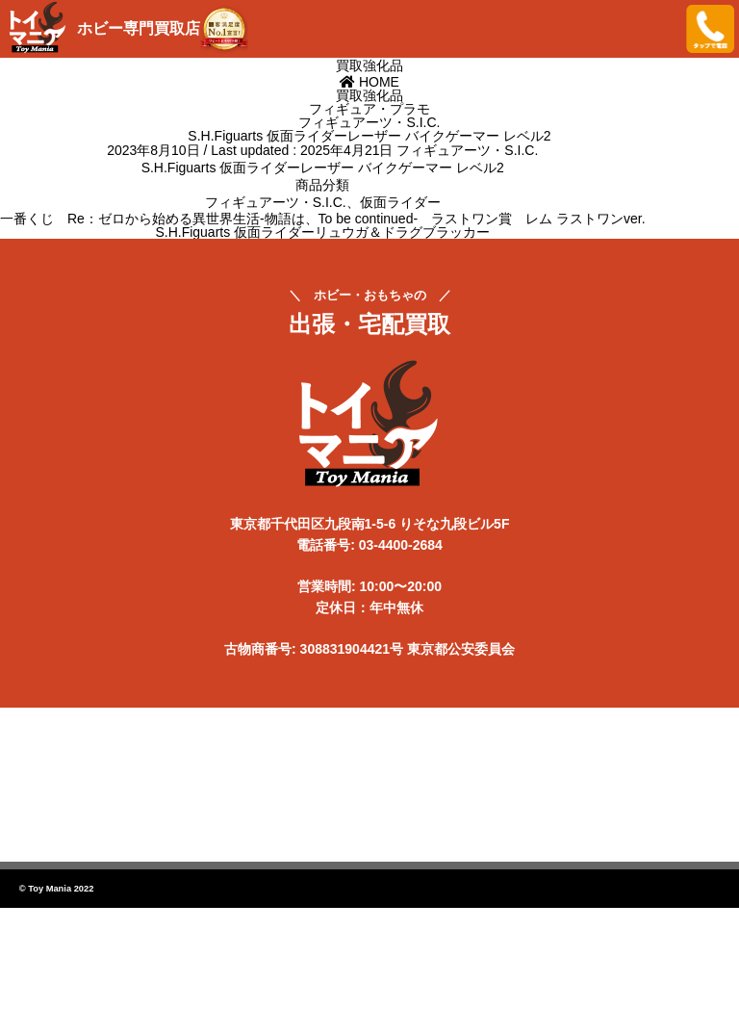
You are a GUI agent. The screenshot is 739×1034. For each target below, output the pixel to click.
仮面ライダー (400, 202)
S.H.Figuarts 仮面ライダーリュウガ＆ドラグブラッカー (322, 232)
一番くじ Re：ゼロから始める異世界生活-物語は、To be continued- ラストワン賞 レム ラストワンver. (323, 218)
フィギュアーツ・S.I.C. (467, 150)
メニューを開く (657, 29)
